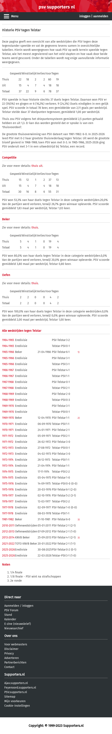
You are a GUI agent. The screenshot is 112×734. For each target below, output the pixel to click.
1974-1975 (7, 471)
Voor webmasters (15, 644)
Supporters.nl (14, 674)
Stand (8, 615)
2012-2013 (8, 531)
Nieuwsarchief (13, 628)
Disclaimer (11, 649)
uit (40, 166)
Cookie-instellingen (17, 705)
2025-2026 (8, 549)
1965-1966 (8, 352)
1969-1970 (8, 406)
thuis (35, 166)
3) (79, 519)
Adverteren (11, 658)
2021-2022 (8, 543)
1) (78, 352)
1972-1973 (8, 448)
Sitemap (9, 696)
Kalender (10, 619)
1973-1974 (7, 460)
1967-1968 (8, 382)
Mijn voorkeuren (15, 701)
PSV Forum (11, 610)
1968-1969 (8, 394)
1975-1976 (8, 483)
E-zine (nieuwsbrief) (17, 624)
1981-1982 (8, 519)
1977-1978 (7, 507)
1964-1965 (8, 340)
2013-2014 (8, 537)
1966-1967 (8, 370)
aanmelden (100, 16)
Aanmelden (11, 606)
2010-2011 (8, 525)
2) (79, 417)
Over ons (10, 636)
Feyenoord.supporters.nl (20, 687)
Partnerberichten (15, 662)
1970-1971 (8, 424)
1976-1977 (7, 495)
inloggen (84, 16)
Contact (9, 667)
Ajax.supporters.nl (16, 683)
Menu (14, 16)
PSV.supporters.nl (15, 692)
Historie (8, 30)
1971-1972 (7, 436)
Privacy (9, 653)
